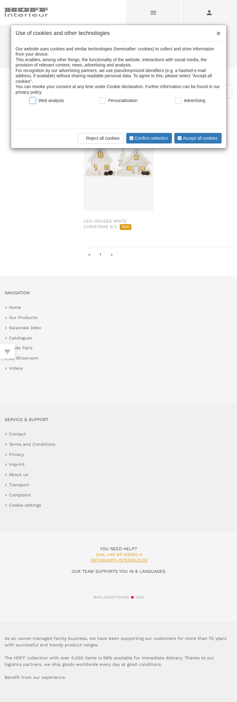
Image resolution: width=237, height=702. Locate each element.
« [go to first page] (89, 254)
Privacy (16, 454)
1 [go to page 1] (100, 254)
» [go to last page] (111, 254)
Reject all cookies (100, 138)
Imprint (17, 464)
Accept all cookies (197, 138)
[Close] (217, 31)
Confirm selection (148, 138)
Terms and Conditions (32, 444)
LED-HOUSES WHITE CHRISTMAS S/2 (107, 224)
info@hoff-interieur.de (119, 560)
